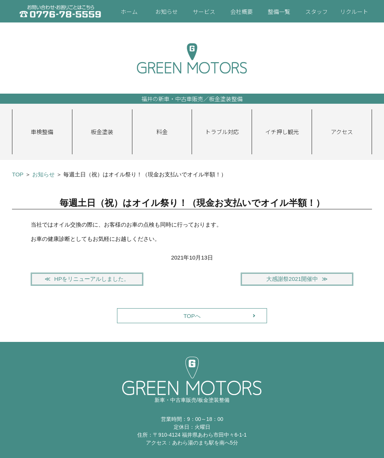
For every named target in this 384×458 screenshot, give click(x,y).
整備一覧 (279, 11)
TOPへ (192, 316)
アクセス (342, 132)
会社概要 (241, 11)
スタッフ (316, 11)
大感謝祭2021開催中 (292, 279)
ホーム (129, 11)
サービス (204, 11)
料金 (162, 132)
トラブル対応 (222, 132)
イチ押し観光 (282, 132)
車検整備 (42, 132)
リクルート (354, 11)
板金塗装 (102, 132)
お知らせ (166, 11)
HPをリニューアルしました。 (92, 279)
